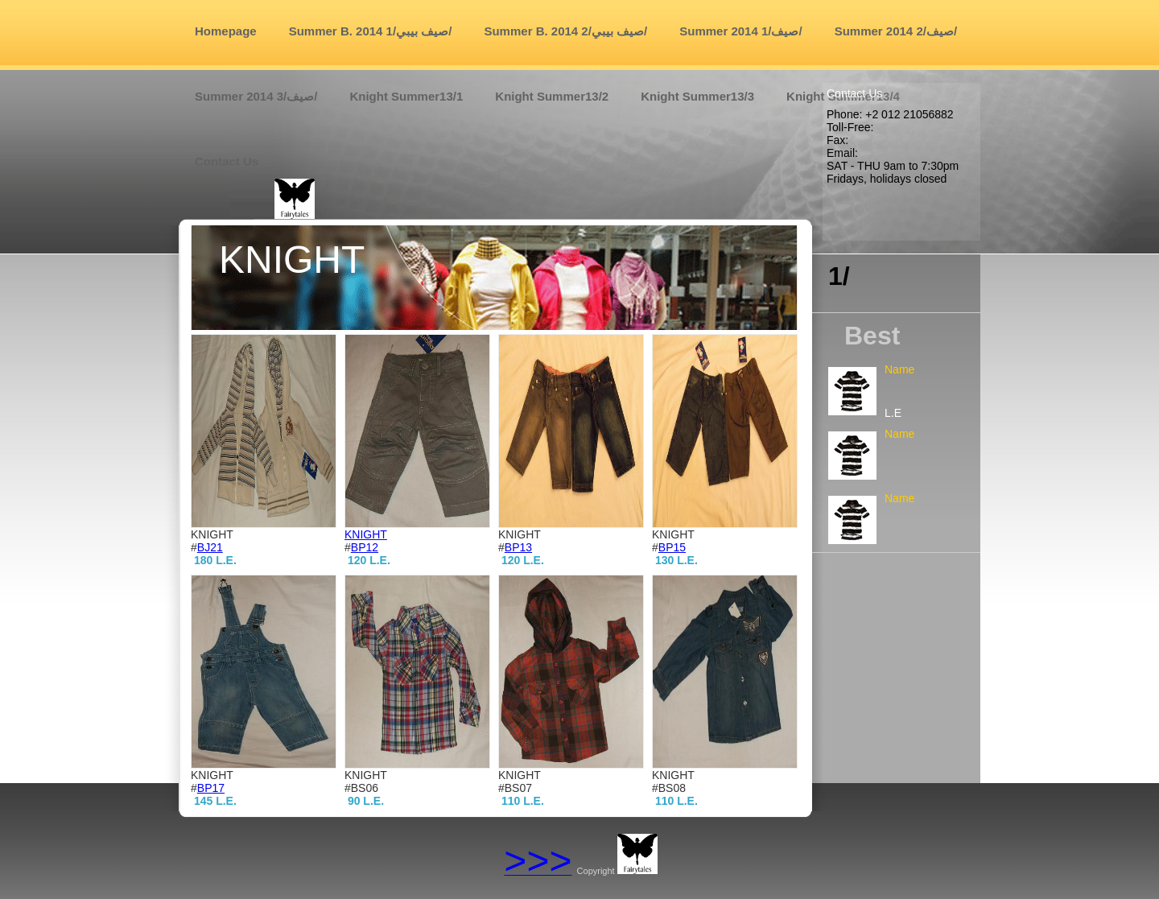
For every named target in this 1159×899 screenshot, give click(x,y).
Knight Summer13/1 (406, 96)
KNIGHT (365, 534)
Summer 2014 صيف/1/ (740, 31)
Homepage (226, 31)
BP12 (364, 547)
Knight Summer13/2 (551, 96)
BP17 (211, 787)
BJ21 (210, 547)
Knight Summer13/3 (697, 96)
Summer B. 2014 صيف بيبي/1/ (370, 31)
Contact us (226, 161)
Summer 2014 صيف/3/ (256, 96)
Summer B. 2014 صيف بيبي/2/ (565, 31)
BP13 (518, 547)
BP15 (672, 547)
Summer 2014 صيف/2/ (896, 31)
